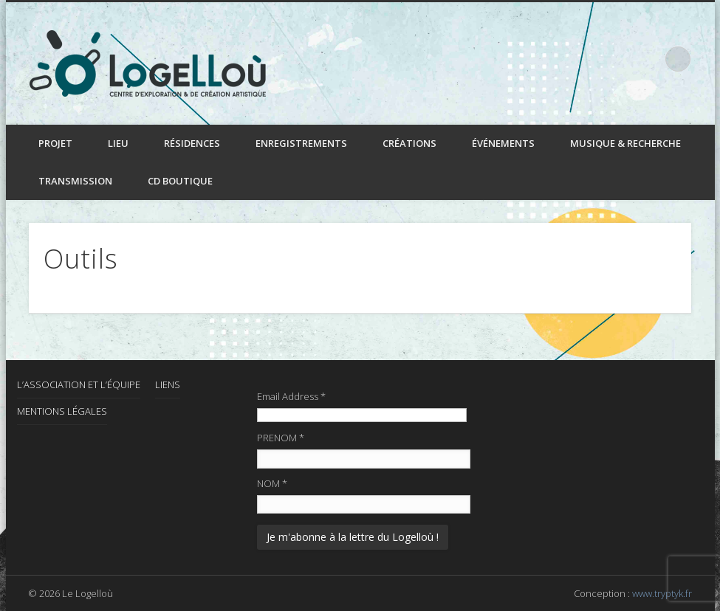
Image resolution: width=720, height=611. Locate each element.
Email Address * (291, 396)
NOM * (272, 483)
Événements (503, 143)
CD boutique (180, 180)
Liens (167, 384)
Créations (409, 143)
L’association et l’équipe (78, 384)
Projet (55, 143)
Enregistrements (301, 143)
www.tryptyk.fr (662, 593)
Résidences (192, 143)
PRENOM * (280, 437)
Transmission (75, 180)
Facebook (616, 58)
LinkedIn (647, 58)
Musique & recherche (625, 143)
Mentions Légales (62, 411)
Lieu (118, 143)
